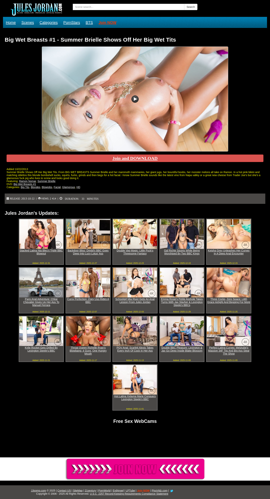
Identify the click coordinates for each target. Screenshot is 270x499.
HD (78, 187)
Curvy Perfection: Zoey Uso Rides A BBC (88, 301)
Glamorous (68, 187)
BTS (89, 22)
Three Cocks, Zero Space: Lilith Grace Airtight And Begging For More (228, 301)
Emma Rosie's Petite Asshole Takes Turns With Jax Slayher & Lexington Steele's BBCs (182, 302)
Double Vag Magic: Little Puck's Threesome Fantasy (135, 252)
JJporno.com (38, 490)
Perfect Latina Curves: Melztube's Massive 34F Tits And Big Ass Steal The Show (228, 350)
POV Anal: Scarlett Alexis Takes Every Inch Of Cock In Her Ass (135, 349)
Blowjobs (47, 187)
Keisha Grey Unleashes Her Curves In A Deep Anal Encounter (229, 252)
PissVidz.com (159, 490)
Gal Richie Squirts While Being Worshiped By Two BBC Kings (182, 252)
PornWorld (104, 490)
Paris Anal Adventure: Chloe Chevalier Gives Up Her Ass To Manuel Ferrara (41, 302)
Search (191, 6)
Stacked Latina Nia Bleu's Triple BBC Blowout (41, 252)
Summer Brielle (47, 181)
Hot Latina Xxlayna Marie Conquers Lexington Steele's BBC (135, 398)
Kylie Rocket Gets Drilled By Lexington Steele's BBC (41, 349)
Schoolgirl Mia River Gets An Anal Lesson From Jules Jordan (134, 301)
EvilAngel (118, 490)
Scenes (27, 22)
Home (11, 22)
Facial (57, 187)
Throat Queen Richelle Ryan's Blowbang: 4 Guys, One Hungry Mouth (88, 350)
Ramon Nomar (27, 181)
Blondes (35, 187)
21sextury (90, 490)
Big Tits (25, 187)
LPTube (130, 490)
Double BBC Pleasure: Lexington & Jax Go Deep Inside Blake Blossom (181, 349)
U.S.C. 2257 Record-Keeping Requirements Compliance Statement (129, 493)
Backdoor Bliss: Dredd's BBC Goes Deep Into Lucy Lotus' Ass (88, 252)
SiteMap (77, 490)
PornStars (71, 22)
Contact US (64, 490)
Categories (49, 22)
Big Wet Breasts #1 (25, 184)
